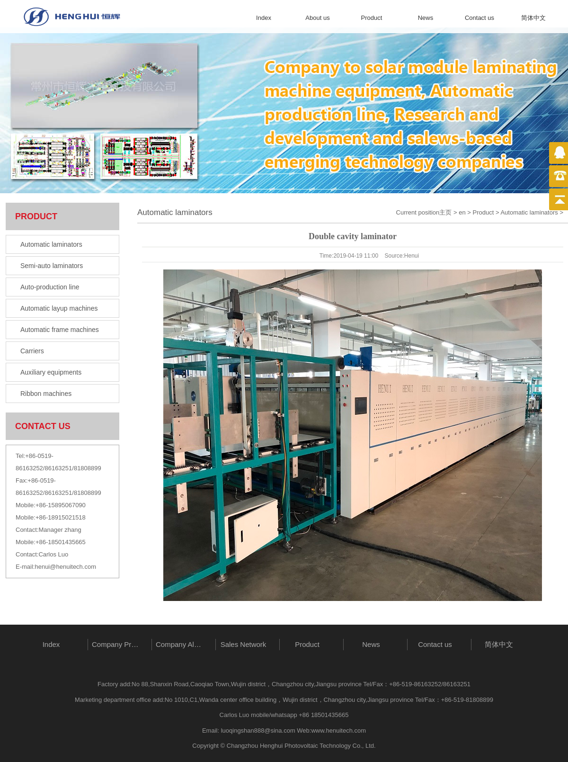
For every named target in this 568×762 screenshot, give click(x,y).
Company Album (181, 644)
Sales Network (243, 644)
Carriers (32, 351)
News (426, 17)
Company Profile (117, 644)
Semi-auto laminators (51, 265)
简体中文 (533, 17)
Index (263, 17)
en (462, 212)
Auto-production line (50, 287)
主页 (445, 212)
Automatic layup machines (59, 308)
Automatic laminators (51, 244)
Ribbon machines (45, 393)
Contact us (479, 17)
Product (371, 17)
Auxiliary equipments (50, 372)
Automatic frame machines (59, 329)
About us (317, 17)
